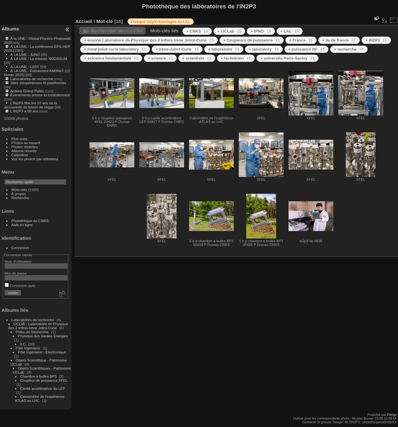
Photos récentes (25, 147)
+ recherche (348, 49)
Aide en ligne (22, 225)
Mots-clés (19, 190)
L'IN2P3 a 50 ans (24, 111)
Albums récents (24, 151)
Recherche (20, 198)
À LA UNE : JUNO (25, 54)
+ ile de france (339, 40)
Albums (10, 28)
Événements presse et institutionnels (40, 95)
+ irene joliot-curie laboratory (115, 49)
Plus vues (19, 139)
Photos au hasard (26, 143)
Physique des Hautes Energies (43, 336)
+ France (301, 40)
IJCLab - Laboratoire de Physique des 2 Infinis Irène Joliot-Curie (38, 326)
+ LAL (289, 31)
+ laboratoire (223, 49)
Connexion (20, 248)
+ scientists (196, 58)
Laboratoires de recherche (31, 79)
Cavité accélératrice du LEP (42, 388)
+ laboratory (264, 49)
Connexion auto (20, 286)
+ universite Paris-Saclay (287, 58)
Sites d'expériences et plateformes (38, 83)
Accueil (83, 21)
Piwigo (392, 414)
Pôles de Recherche (32, 332)
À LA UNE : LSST (24, 67)
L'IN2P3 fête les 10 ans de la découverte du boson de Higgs (30, 105)
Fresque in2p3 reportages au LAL (160, 22)
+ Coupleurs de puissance (251, 40)
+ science (160, 58)
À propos (19, 194)
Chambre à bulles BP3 (38, 376)
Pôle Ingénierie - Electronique (42, 352)
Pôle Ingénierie (28, 348)
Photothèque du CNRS (30, 221)
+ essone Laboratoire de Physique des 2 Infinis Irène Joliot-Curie (149, 40)
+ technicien (236, 58)
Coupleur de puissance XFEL (44, 380)
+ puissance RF (306, 49)
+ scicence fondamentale (111, 58)
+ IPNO (261, 31)
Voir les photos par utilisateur (35, 159)
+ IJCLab (229, 31)
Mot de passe (16, 273)
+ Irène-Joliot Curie (177, 49)
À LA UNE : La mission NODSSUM (38, 59)
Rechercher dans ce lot (116, 30)
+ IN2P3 (376, 40)
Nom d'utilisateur (18, 261)
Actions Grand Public (27, 91)
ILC (23, 344)
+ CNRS (197, 31)
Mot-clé (104, 21)
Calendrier (20, 155)
